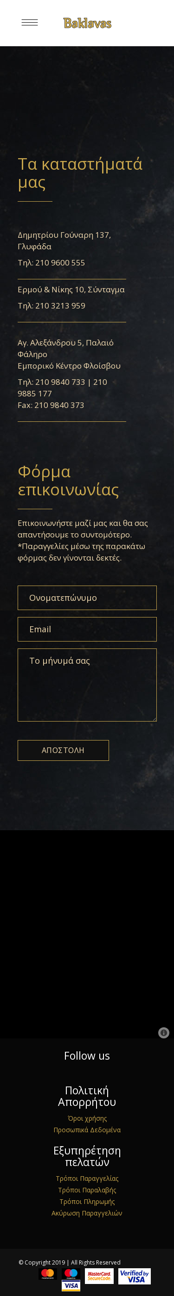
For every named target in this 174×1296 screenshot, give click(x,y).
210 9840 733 (60, 381)
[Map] (87, 934)
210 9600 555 (60, 262)
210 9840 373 (59, 405)
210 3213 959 (60, 305)
